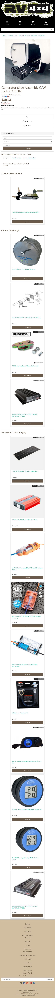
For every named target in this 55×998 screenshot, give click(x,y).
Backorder (27, 121)
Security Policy (27, 970)
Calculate (27, 148)
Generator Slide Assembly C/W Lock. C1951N (32, 35)
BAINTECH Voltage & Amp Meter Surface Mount (26, 809)
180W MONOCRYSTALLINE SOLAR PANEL (25, 471)
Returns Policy (27, 966)
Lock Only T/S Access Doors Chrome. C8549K (25, 212)
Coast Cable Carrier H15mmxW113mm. (23, 269)
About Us (27, 941)
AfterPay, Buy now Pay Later (27, 955)
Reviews (30, 158)
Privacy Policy (27, 963)
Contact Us (27, 949)
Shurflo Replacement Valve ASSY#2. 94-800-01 (26, 317)
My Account (27, 927)
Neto (33, 995)
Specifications (16, 158)
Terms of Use (27, 959)
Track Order (27, 931)
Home (4, 35)
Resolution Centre (27, 935)
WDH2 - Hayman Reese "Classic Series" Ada (25, 366)
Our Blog (27, 945)
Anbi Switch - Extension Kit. (20, 713)
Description (6, 158)
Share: (6, 96)
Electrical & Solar (12, 35)
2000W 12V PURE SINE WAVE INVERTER (24, 519)
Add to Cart (27, 279)
